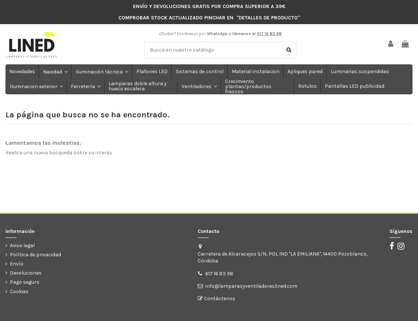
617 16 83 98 (219, 274)
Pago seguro (24, 282)
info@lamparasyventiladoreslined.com (251, 286)
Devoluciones (26, 273)
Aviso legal (22, 245)
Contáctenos (219, 298)
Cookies (19, 291)
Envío (16, 264)
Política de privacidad (35, 255)
